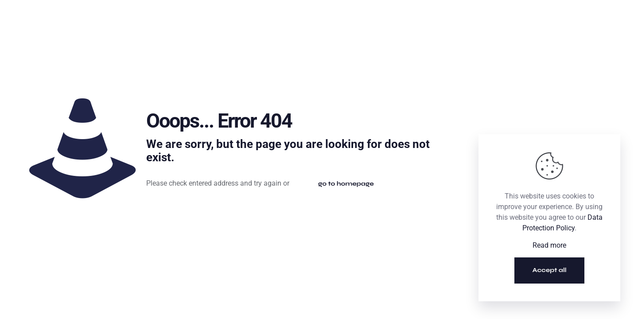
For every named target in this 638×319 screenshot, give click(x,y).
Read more (549, 245)
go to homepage (346, 183)
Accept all (550, 270)
